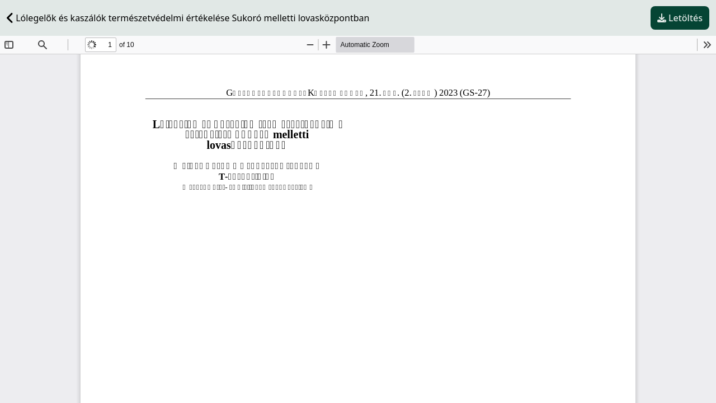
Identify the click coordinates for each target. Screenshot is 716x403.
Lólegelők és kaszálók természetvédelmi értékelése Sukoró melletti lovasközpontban (188, 18)
